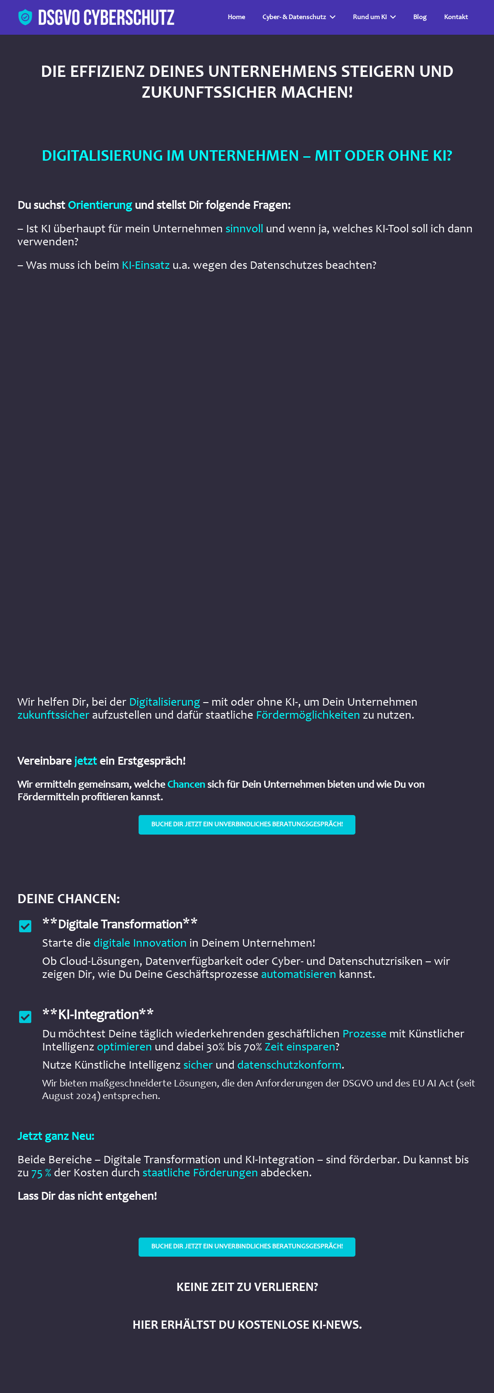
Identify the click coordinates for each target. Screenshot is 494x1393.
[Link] (96, 17)
